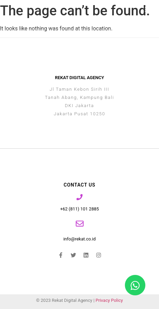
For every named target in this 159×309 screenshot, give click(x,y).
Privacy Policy (109, 300)
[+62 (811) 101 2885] (79, 197)
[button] (148, 9)
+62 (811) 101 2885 (79, 208)
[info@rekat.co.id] (80, 223)
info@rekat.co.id (79, 238)
